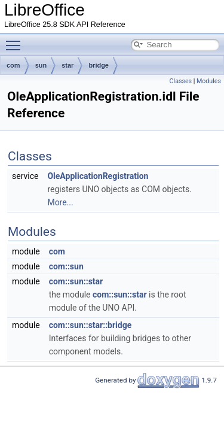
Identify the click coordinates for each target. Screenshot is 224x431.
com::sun (66, 266)
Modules (209, 81)
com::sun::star (76, 281)
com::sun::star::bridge (90, 325)
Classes (181, 81)
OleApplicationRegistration (97, 176)
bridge (98, 65)
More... (60, 202)
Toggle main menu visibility (16, 40)
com (13, 65)
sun (41, 65)
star (67, 65)
